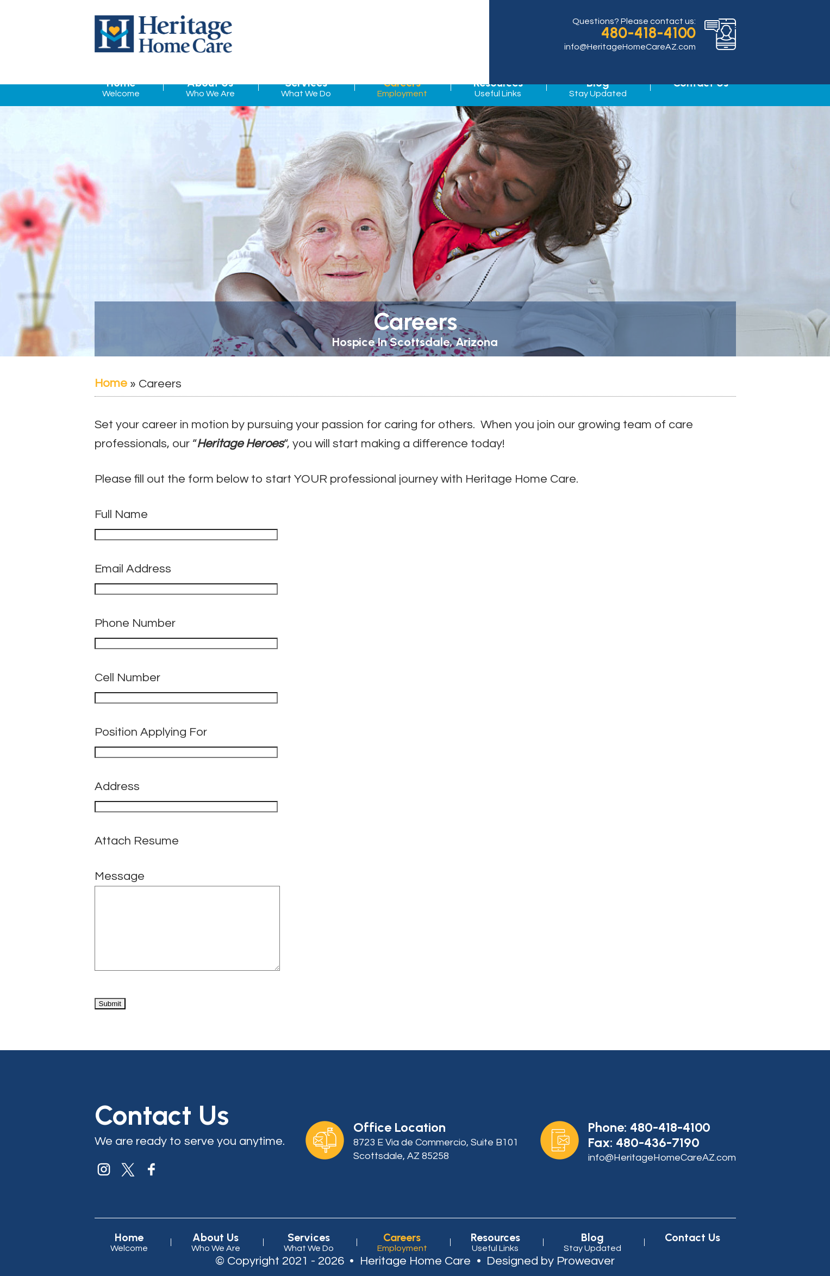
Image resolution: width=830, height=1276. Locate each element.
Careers (402, 88)
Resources (498, 88)
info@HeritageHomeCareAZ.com (630, 46)
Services (306, 88)
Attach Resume (137, 841)
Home (121, 88)
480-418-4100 (648, 32)
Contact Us (692, 1254)
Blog (598, 88)
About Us (210, 88)
